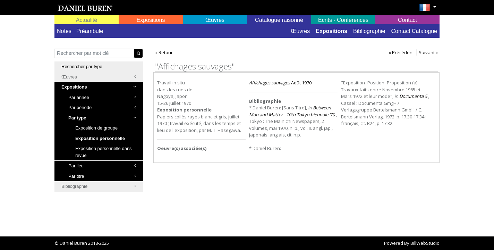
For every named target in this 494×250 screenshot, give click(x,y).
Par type (102, 118)
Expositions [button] (151, 20)
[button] (428, 9)
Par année (102, 97)
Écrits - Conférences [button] (343, 20)
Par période (102, 107)
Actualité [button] (86, 20)
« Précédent (401, 52)
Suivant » (428, 52)
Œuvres (300, 31)
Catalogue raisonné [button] (279, 20)
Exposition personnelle (100, 138)
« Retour (164, 52)
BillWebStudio (425, 243)
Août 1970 (280, 83)
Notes (64, 31)
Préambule (89, 31)
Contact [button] (407, 20)
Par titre (102, 176)
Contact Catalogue (414, 31)
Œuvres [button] (214, 20)
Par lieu (102, 165)
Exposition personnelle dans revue (103, 152)
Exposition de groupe (96, 128)
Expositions (331, 31)
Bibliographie (369, 31)
